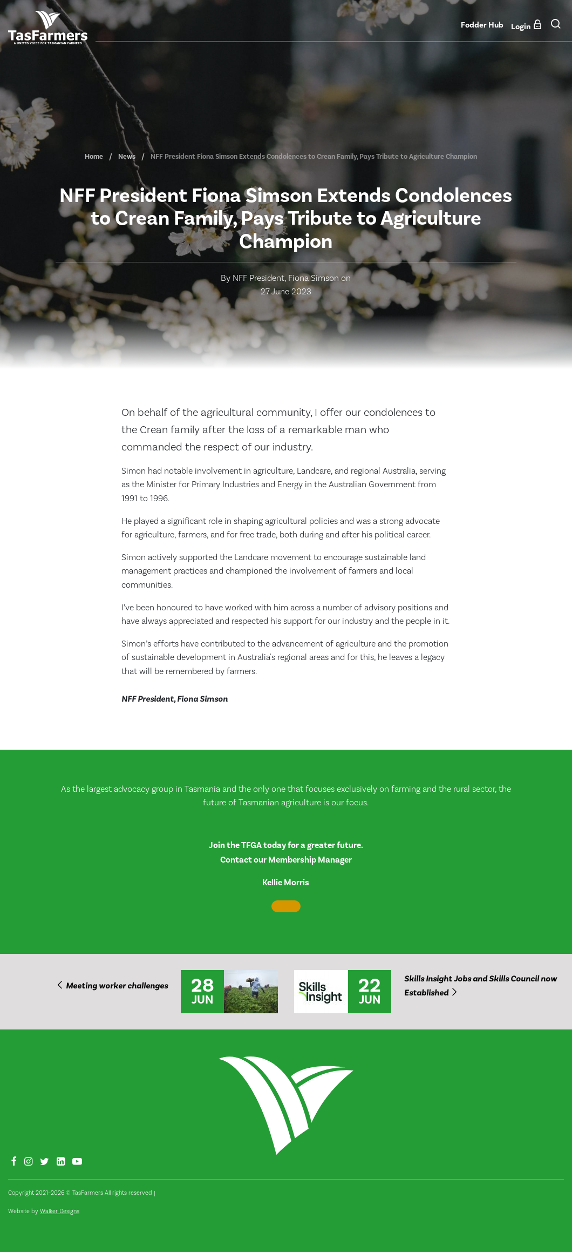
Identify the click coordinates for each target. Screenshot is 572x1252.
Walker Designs (59, 1211)
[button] (555, 27)
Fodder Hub (482, 25)
